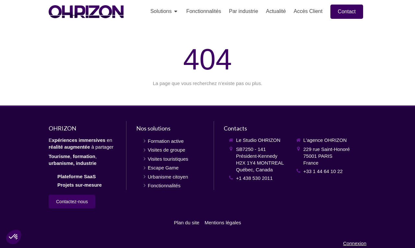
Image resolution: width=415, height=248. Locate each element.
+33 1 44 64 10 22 (323, 171)
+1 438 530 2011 (254, 178)
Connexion (354, 243)
